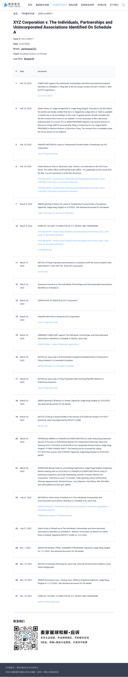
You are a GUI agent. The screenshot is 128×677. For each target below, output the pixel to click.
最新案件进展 (42, 5)
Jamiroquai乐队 (29, 48)
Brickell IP (29, 59)
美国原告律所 (87, 5)
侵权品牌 (73, 5)
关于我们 (114, 5)
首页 (30, 5)
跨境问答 (102, 5)
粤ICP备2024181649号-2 (27, 667)
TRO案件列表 (58, 5)
